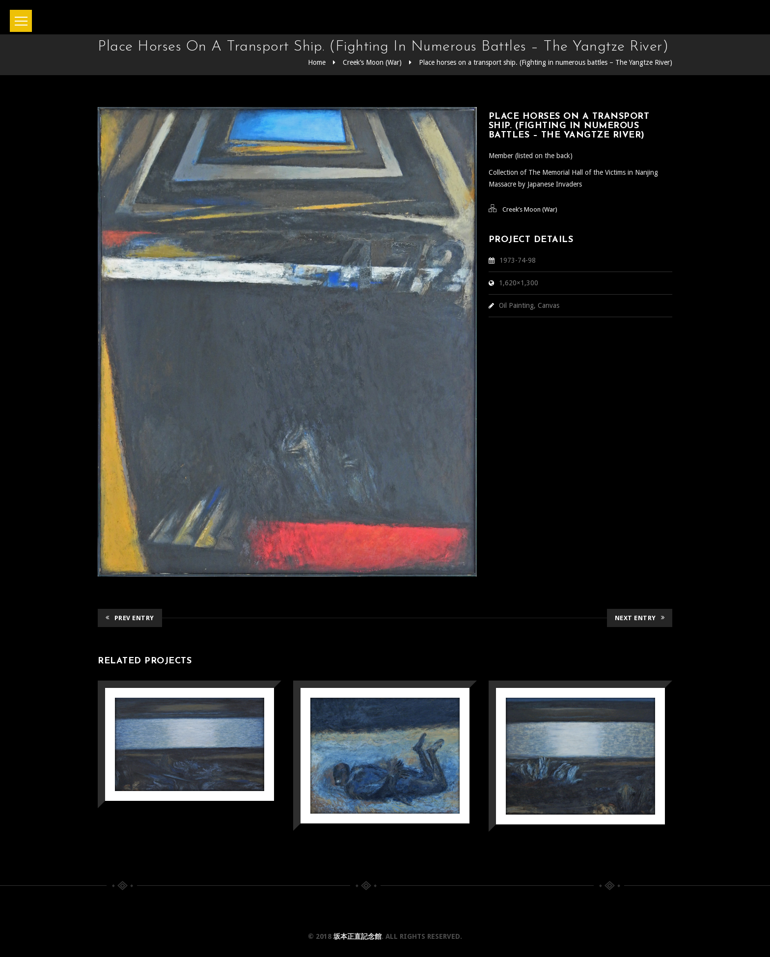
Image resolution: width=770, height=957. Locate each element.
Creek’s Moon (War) (372, 62)
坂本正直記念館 (357, 936)
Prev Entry (130, 618)
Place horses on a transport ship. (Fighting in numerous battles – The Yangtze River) (545, 62)
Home (317, 62)
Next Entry (640, 618)
